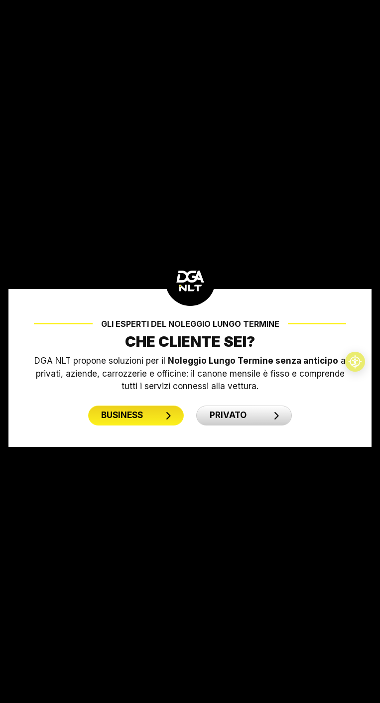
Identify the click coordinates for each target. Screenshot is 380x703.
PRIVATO (244, 415)
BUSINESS (135, 415)
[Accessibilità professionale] (355, 362)
